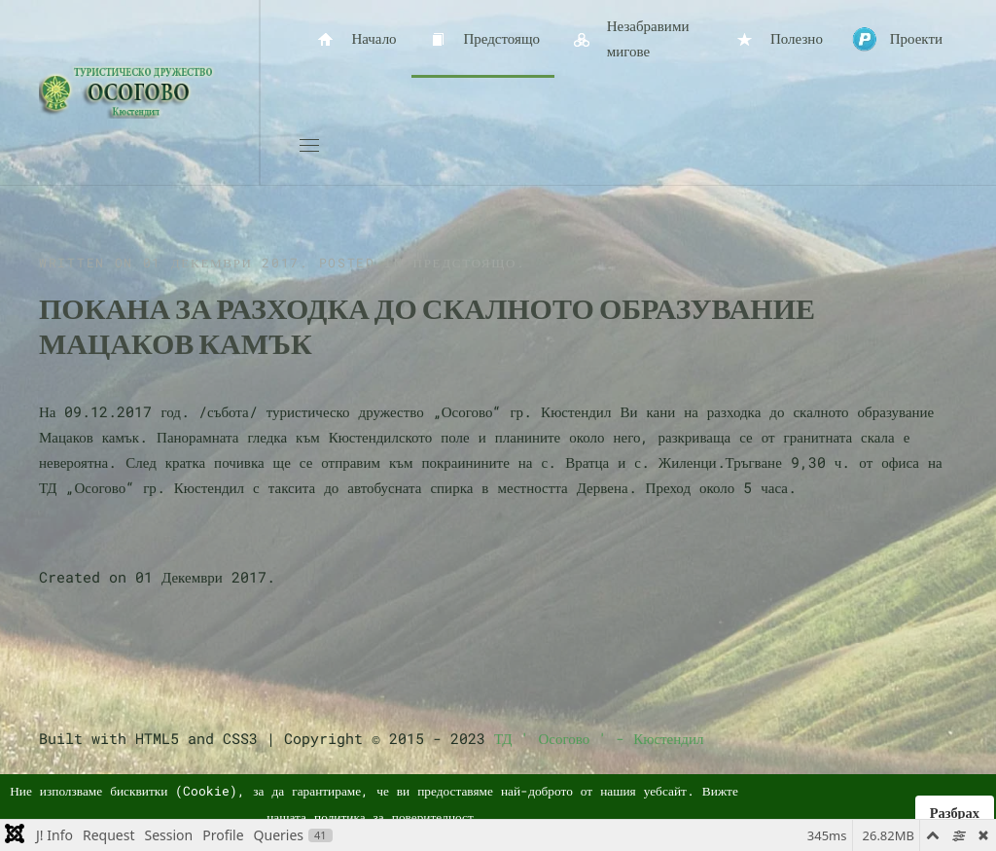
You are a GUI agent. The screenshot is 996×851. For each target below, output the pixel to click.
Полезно (777, 39)
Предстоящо (483, 39)
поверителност (433, 817)
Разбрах (954, 812)
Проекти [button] (897, 39)
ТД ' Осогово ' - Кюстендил (598, 738)
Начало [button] (355, 39)
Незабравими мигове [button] (629, 38)
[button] (309, 146)
